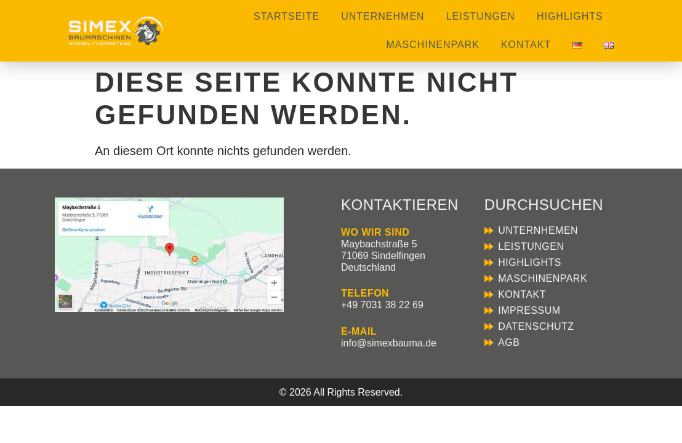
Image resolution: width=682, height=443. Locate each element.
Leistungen (480, 16)
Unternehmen (382, 16)
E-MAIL (359, 331)
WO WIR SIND (375, 232)
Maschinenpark (432, 44)
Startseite (286, 16)
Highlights (570, 16)
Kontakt (526, 44)
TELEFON (365, 293)
